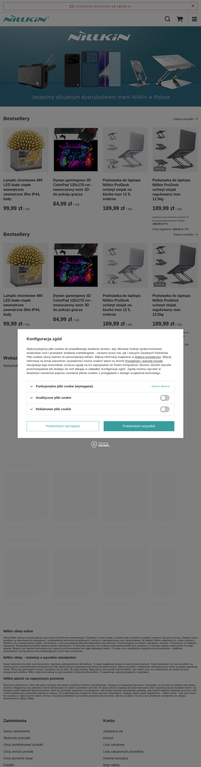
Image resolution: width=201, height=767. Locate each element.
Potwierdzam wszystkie (139, 426)
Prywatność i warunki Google (144, 361)
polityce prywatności (148, 357)
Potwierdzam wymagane (63, 426)
